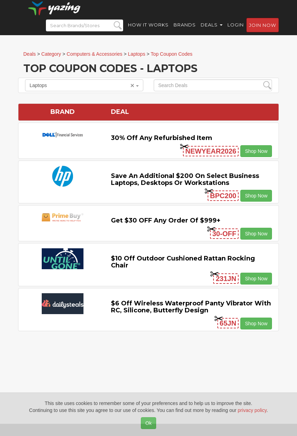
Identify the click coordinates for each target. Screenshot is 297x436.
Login (235, 31)
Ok (148, 423)
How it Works (148, 31)
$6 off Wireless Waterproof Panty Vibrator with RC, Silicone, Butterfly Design (191, 306)
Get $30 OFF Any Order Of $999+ (165, 220)
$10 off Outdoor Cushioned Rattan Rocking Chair (183, 262)
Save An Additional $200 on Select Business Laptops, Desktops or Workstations (185, 179)
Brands (185, 31)
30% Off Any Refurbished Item (161, 138)
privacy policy (252, 410)
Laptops (84, 85)
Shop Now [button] (256, 151)
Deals (212, 31)
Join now (262, 31)
